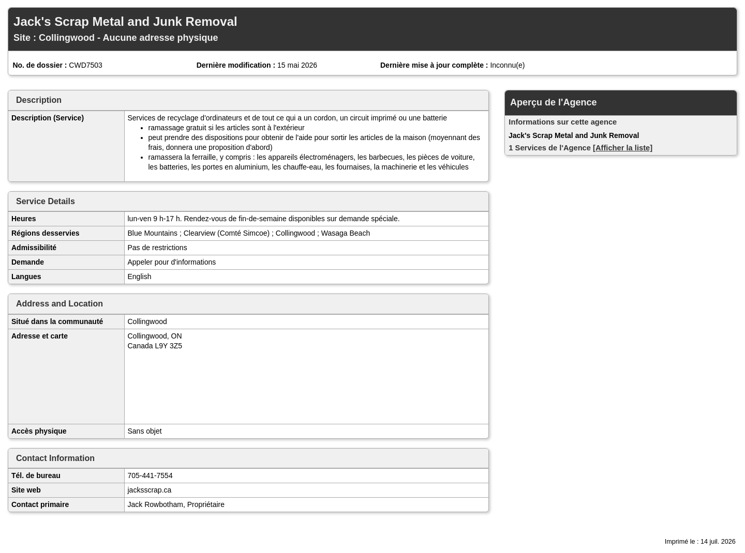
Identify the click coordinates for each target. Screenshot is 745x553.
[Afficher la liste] (622, 148)
